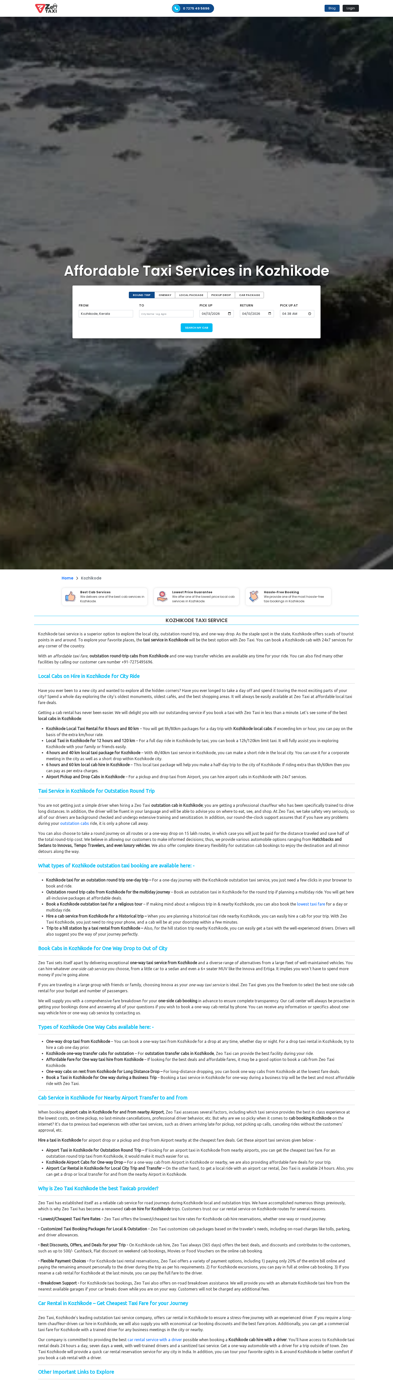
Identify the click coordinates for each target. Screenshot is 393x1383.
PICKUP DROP (221, 295)
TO (141, 305)
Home (67, 578)
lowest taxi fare (311, 904)
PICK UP (206, 305)
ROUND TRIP (141, 295)
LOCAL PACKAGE (191, 295)
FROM (83, 305)
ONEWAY (165, 295)
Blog (332, 8)
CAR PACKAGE (249, 295)
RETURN (246, 305)
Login (351, 8)
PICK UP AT (289, 305)
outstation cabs (74, 823)
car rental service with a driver (155, 1339)
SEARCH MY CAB (196, 328)
